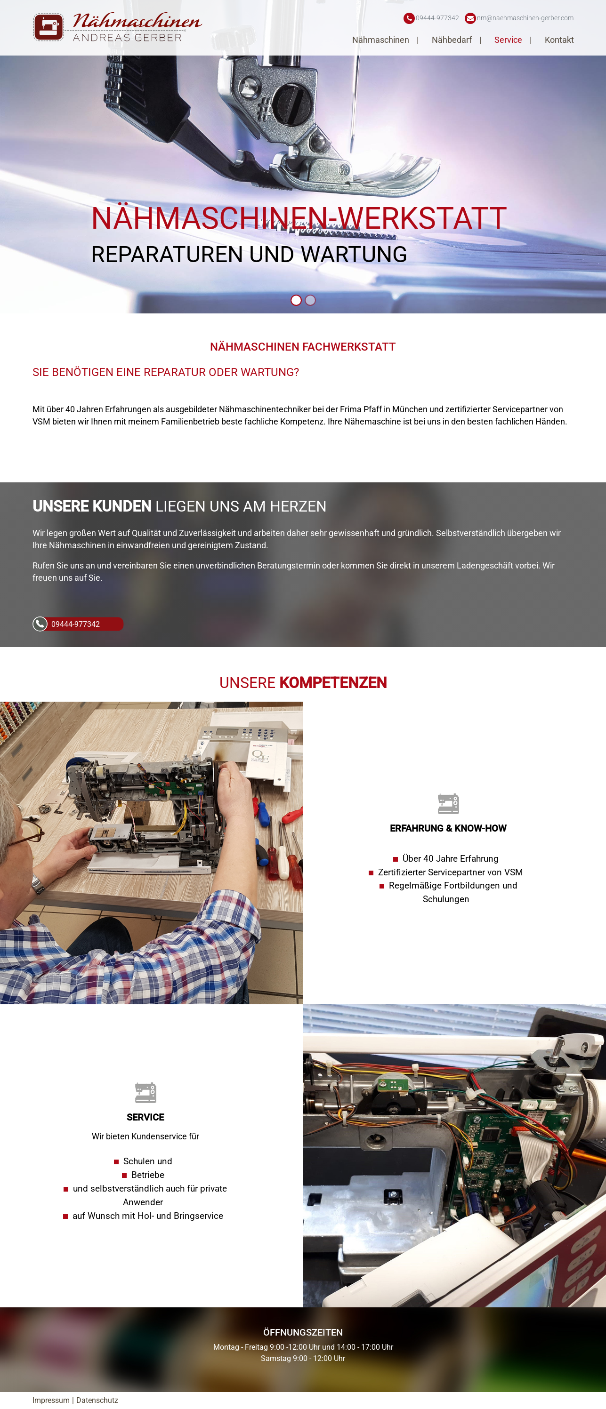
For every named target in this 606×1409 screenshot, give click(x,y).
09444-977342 (75, 624)
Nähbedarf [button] (453, 40)
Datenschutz (97, 1400)
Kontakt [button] (559, 40)
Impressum (51, 1400)
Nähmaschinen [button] (381, 40)
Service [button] (509, 40)
